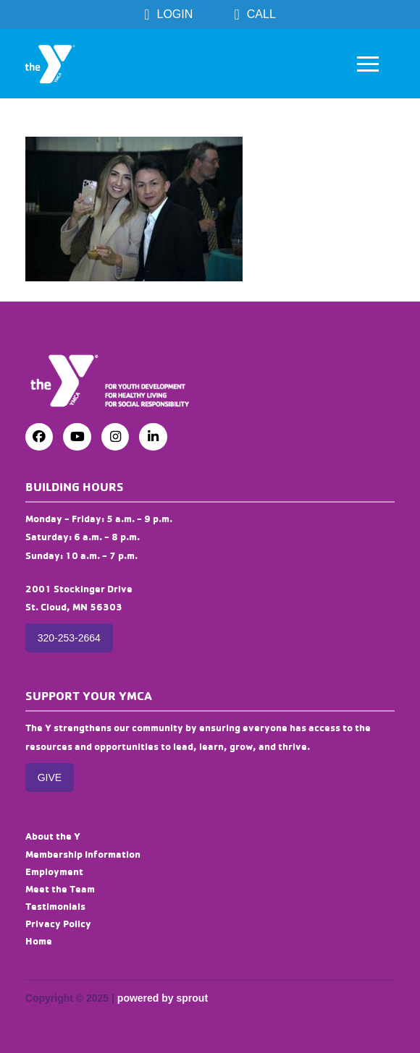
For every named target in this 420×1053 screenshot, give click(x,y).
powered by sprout (162, 998)
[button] (367, 63)
